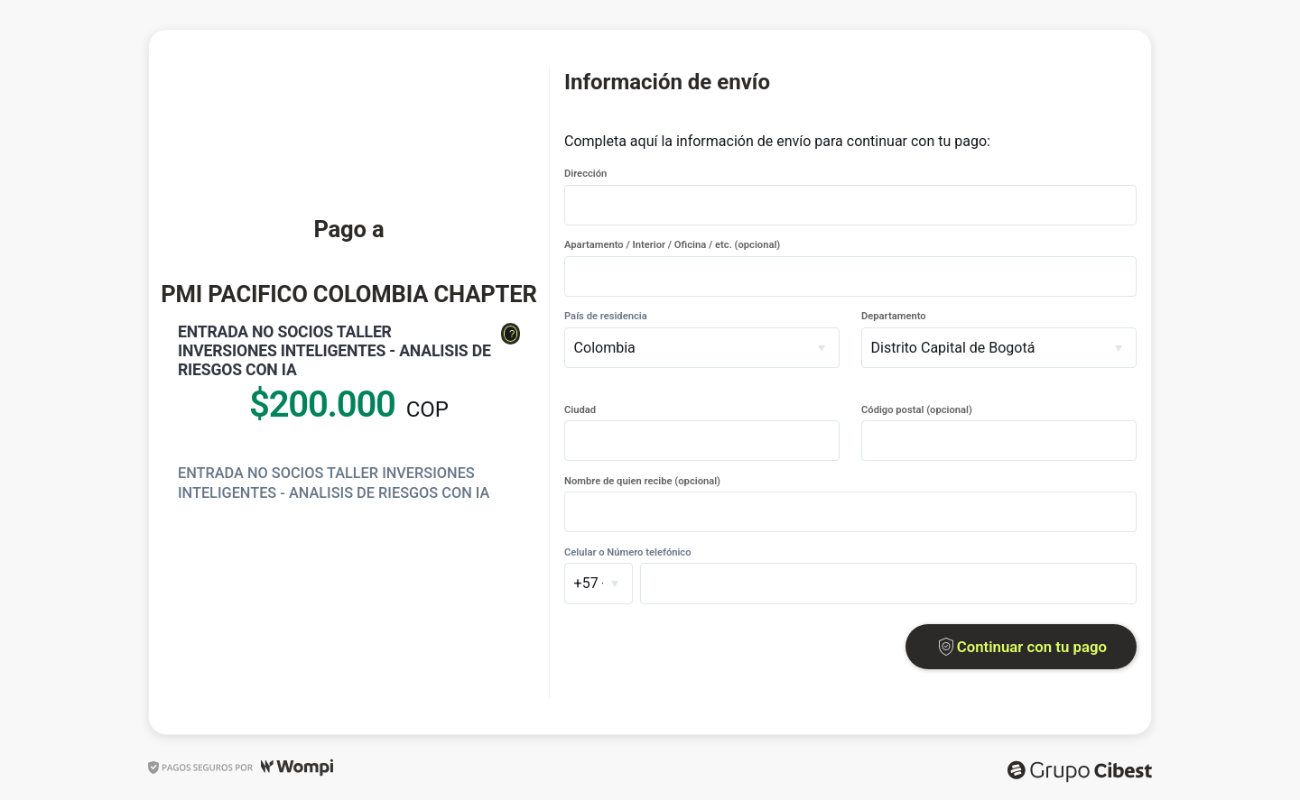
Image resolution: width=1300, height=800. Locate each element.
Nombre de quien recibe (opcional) (642, 481)
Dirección (585, 173)
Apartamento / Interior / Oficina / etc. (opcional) (672, 245)
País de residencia (605, 316)
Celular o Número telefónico (628, 552)
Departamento (893, 316)
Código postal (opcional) (916, 410)
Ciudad (580, 410)
